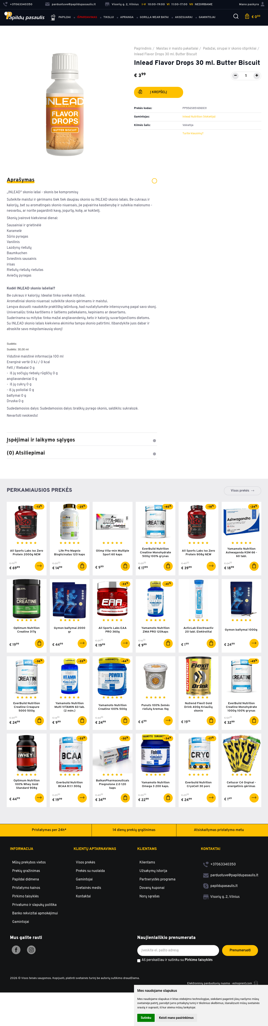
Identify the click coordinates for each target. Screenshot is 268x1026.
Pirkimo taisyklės (25, 896)
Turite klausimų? (193, 133)
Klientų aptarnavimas (95, 849)
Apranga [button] (127, 17)
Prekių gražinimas (26, 871)
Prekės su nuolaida (90, 871)
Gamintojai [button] (207, 17)
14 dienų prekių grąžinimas (134, 830)
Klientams (147, 849)
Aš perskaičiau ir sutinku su (177, 960)
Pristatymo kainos (26, 888)
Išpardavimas (87, 17)
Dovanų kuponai (151, 888)
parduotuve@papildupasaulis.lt (70, 4)
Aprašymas (82, 180)
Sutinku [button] (146, 1017)
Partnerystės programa (157, 879)
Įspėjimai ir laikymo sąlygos (82, 440)
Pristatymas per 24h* (49, 830)
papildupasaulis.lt (220, 886)
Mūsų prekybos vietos (29, 862)
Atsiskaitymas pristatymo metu (219, 830)
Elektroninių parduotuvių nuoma (208, 983)
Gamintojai (20, 922)
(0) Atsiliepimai (82, 453)
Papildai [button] (60, 18)
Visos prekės (240, 491)
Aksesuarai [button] (183, 17)
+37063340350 (219, 864)
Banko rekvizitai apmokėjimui (35, 913)
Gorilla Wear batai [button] (154, 17)
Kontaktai (83, 896)
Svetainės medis (88, 888)
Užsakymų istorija (153, 871)
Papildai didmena (25, 879)
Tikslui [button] (108, 17)
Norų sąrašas (149, 896)
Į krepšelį (152, 92)
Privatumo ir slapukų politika (34, 905)
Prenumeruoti (240, 950)
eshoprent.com (242, 983)
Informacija (21, 849)
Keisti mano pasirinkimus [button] (176, 1017)
